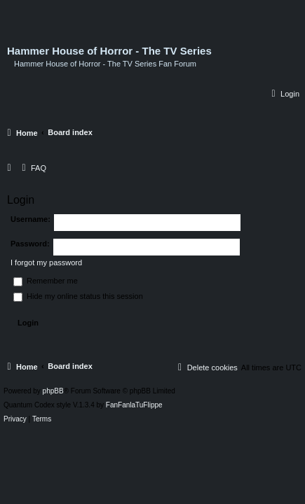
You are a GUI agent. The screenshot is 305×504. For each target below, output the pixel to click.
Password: (30, 243)
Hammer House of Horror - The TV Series (109, 51)
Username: (30, 219)
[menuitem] (283, 94)
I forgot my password (46, 262)
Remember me (45, 280)
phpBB (53, 391)
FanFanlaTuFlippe (134, 405)
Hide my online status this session (78, 296)
